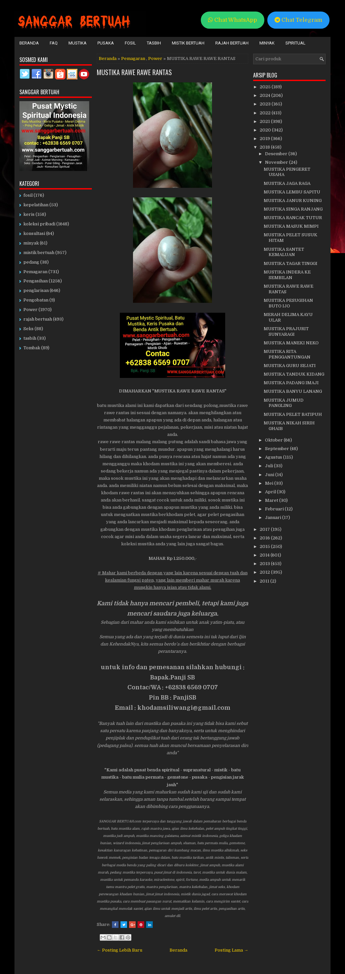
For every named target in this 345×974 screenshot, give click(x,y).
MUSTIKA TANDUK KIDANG (294, 374)
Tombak (31, 347)
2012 (265, 572)
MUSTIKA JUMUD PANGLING (284, 403)
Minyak (267, 43)
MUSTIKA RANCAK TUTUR (293, 217)
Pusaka (105, 43)
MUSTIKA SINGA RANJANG (293, 209)
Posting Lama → (231, 950)
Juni (270, 474)
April (271, 491)
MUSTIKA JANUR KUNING (293, 200)
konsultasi (34, 233)
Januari (273, 517)
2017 (265, 529)
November (277, 162)
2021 (265, 121)
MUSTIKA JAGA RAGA (287, 183)
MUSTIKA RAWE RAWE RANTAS (134, 72)
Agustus (274, 457)
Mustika (77, 43)
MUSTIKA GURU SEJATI (290, 365)
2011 (265, 581)
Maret (272, 500)
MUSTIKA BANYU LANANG (293, 391)
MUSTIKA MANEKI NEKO (291, 342)
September (277, 448)
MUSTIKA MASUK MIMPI (291, 226)
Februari (275, 508)
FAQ (54, 43)
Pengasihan (35, 280)
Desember (276, 153)
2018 (265, 147)
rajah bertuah (37, 319)
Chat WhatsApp (232, 20)
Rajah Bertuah (232, 43)
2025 (266, 86)
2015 (265, 546)
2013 (265, 563)
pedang (31, 262)
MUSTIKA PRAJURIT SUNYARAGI (286, 331)
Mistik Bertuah (188, 43)
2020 (266, 130)
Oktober (274, 440)
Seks (28, 328)
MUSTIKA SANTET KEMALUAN (284, 252)
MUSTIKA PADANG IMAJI (291, 382)
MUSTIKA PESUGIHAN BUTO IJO (288, 303)
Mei (269, 483)
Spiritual (295, 43)
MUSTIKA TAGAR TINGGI (290, 263)
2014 (265, 555)
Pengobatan (35, 300)
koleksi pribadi (39, 223)
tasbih (29, 338)
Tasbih (154, 43)
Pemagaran (133, 58)
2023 (266, 103)
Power (155, 58)
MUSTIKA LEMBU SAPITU (292, 191)
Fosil (130, 43)
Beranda (29, 43)
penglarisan (36, 290)
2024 (265, 95)
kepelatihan (35, 204)
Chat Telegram (298, 20)
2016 (265, 537)
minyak (31, 243)
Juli (269, 465)
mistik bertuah (38, 252)
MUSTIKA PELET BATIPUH (293, 414)
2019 (265, 138)
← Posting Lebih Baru (119, 950)
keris (29, 214)
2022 (266, 112)
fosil (28, 195)
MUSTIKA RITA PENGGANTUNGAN (287, 354)
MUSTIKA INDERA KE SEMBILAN (287, 275)
